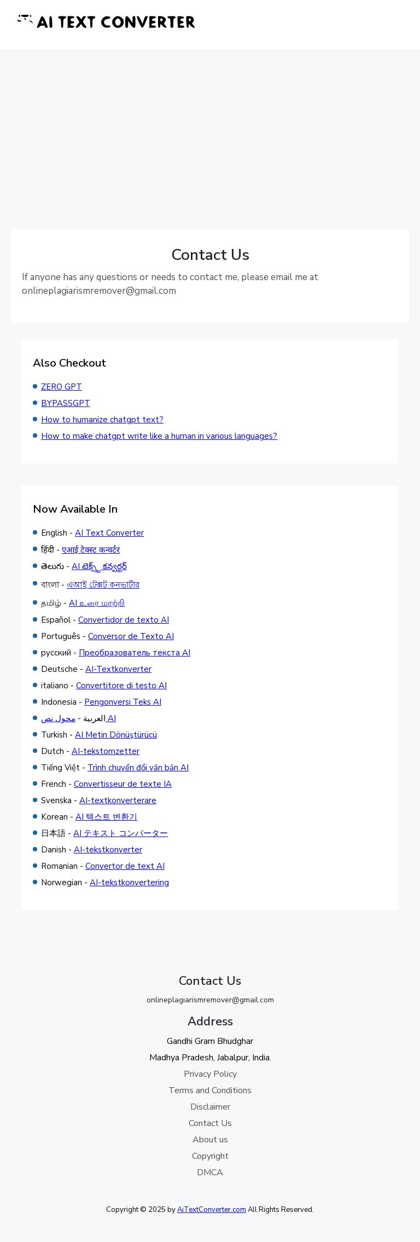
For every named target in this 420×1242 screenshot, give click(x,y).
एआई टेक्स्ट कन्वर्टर (91, 549)
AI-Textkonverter (118, 669)
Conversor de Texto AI (131, 636)
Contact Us (210, 1123)
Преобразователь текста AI (134, 652)
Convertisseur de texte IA (123, 784)
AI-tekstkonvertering (129, 882)
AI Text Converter (109, 532)
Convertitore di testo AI (121, 685)
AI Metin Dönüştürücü (116, 734)
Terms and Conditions (210, 1090)
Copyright (210, 1156)
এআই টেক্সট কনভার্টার (103, 584)
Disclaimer (210, 1107)
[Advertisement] (210, 130)
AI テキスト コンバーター (120, 833)
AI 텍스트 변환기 (106, 816)
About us (210, 1140)
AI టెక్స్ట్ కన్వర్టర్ (99, 566)
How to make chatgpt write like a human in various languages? (159, 436)
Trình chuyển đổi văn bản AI (138, 767)
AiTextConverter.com (211, 1210)
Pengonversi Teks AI (122, 702)
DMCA (210, 1172)
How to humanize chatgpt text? (102, 419)
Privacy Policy (210, 1074)
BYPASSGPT (65, 403)
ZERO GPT (61, 386)
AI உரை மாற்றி (97, 602)
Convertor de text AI (125, 866)
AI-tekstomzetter (105, 751)
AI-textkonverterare (117, 800)
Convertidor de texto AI (123, 619)
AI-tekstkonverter (108, 849)
